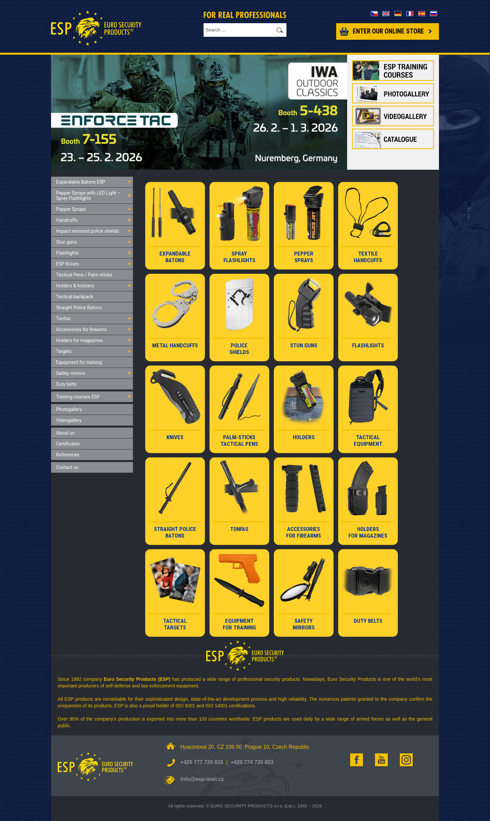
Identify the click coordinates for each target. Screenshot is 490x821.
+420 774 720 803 (251, 762)
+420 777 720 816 (201, 762)
